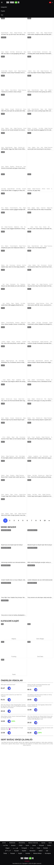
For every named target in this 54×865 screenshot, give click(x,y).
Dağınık (17, 303)
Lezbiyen (24, 341)
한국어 (4, 842)
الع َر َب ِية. (15, 848)
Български (48, 853)
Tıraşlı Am (43, 207)
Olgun (11, 32)
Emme (15, 494)
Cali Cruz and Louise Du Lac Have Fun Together (11, 695)
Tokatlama (22, 284)
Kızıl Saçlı (24, 265)
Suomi (27, 845)
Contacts (27, 861)
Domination (13, 284)
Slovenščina (22, 842)
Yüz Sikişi (41, 128)
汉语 (47, 850)
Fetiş (20, 207)
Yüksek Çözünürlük (23, 494)
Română (45, 848)
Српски (43, 842)
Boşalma (11, 71)
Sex (51, 71)
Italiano (41, 850)
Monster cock (19, 52)
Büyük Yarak (21, 399)
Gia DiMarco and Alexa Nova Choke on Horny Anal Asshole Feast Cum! (39, 695)
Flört (45, 399)
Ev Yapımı (34, 128)
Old (16, 360)
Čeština (49, 845)
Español (24, 850)
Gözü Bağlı (21, 360)
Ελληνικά (41, 845)
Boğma (7, 52)
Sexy (34, 71)
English (20, 853)
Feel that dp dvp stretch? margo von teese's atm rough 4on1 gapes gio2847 (40, 728)
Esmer (24, 128)
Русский (16, 850)
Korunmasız (45, 52)
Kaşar (7, 284)
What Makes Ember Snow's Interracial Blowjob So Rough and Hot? (13, 717)
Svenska (27, 853)
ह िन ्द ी (8, 850)
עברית (32, 848)
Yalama (52, 303)
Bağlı (25, 227)
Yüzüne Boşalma (14, 207)
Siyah (29, 109)
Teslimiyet (51, 322)
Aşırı (4, 303)
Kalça (2, 52)
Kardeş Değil (4, 71)
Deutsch (13, 845)
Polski (38, 848)
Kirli (37, 284)
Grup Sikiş (3, 188)
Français (12, 853)
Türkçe (5, 853)
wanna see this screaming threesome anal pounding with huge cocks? (38, 685)
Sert (2, 227)
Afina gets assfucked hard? (8, 684)
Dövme (43, 188)
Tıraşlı (36, 227)
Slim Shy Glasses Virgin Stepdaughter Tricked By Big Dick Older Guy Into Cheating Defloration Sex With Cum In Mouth (13, 706)
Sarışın (24, 109)
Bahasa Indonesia (33, 842)
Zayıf (15, 71)
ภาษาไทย (5, 845)
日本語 (20, 845)
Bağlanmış (16, 227)
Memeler (18, 341)
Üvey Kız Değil (31, 360)
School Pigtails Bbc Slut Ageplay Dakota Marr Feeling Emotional (39, 705)
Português (24, 848)
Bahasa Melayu (37, 853)
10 (45, 520)
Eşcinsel (19, 265)
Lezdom (3, 341)
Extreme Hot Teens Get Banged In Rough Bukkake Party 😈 (12, 728)
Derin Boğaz (22, 456)
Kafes (39, 494)
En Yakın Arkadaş (36, 52)
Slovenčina (32, 850)
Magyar (8, 848)
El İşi (2, 207)
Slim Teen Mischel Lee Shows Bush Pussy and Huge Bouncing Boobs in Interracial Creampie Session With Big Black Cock (39, 718)
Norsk (50, 842)
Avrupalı (12, 109)
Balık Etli (47, 360)
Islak (42, 32)
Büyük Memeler (4, 32)
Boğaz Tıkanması (18, 32)
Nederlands (12, 842)
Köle (22, 227)
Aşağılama (18, 379)
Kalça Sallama (13, 90)
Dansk (34, 845)
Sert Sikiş (12, 52)
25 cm (3, 437)
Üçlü (25, 32)
